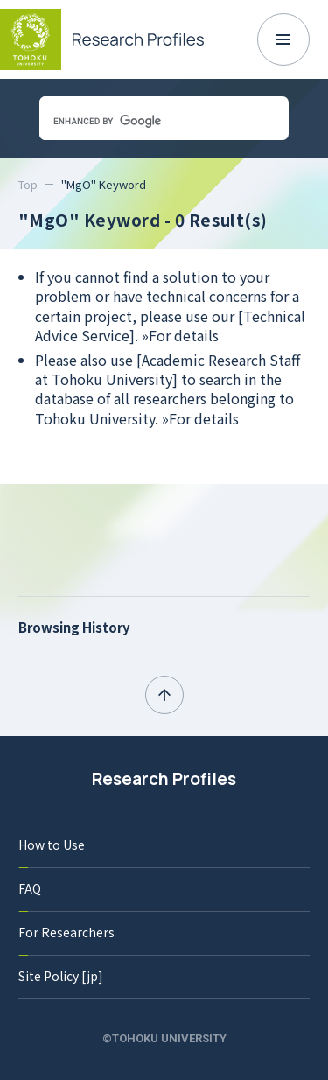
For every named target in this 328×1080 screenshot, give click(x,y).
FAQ (29, 888)
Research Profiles (164, 779)
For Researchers (66, 932)
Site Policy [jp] (60, 976)
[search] (141, 120)
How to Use (51, 844)
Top (28, 184)
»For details (180, 335)
